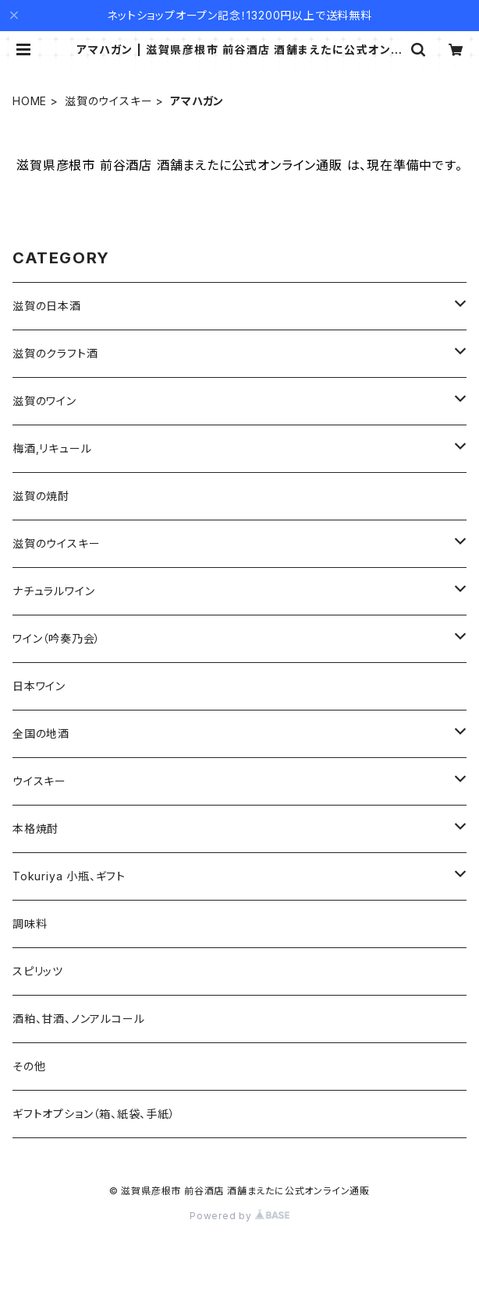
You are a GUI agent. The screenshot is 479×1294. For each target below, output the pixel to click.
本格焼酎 (35, 828)
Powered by (239, 1216)
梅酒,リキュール (51, 448)
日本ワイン (39, 686)
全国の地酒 (40, 733)
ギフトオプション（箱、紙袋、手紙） (94, 1113)
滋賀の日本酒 (46, 305)
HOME (29, 101)
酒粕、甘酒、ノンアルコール (78, 1018)
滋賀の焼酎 (40, 495)
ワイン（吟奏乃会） (56, 638)
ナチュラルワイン (53, 591)
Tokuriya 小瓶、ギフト (69, 876)
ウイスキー (39, 781)
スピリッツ (37, 971)
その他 (28, 1066)
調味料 (29, 923)
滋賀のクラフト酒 (55, 353)
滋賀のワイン (44, 400)
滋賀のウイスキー (108, 101)
